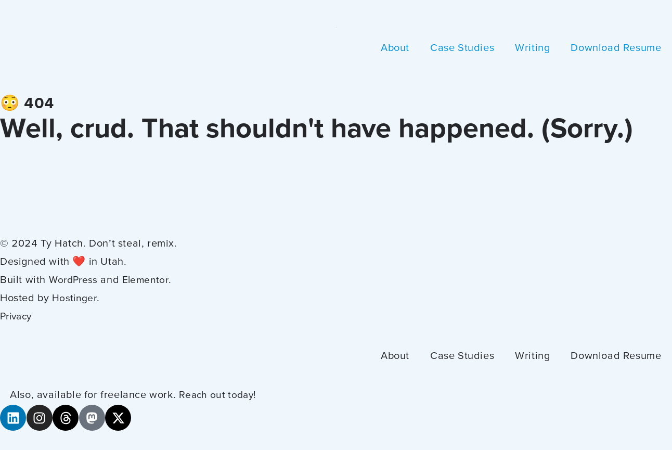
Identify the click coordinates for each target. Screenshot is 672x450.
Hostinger (75, 298)
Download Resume (616, 48)
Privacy (18, 317)
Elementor (150, 280)
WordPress (75, 280)
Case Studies (462, 48)
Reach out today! (220, 395)
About (395, 48)
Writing (532, 48)
